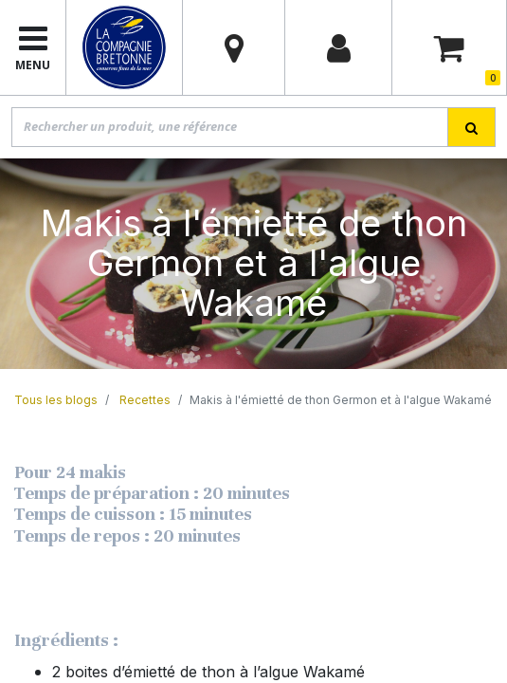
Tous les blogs (56, 400)
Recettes (145, 400)
